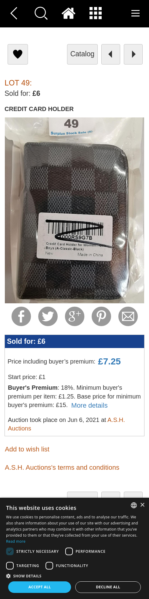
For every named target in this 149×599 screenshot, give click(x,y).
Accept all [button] (40, 587)
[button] (74, 576)
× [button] (142, 505)
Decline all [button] (108, 587)
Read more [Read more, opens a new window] (15, 541)
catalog (82, 54)
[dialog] (74, 548)
